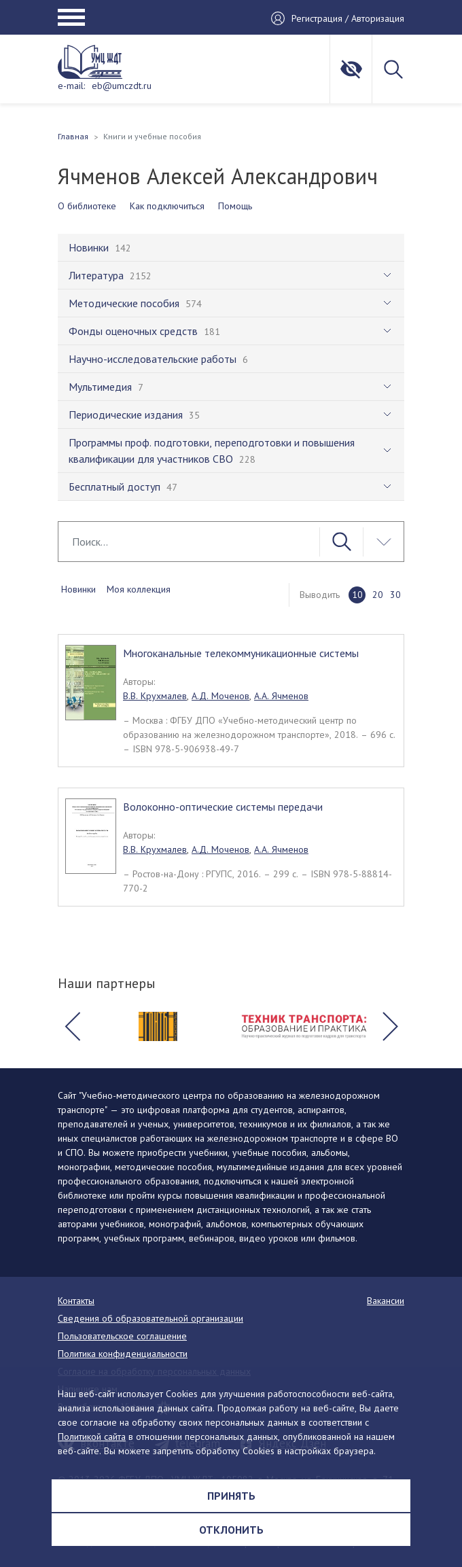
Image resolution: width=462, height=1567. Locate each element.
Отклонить (231, 1529)
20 (377, 594)
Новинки (78, 589)
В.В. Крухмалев (155, 696)
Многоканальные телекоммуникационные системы (241, 653)
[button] (72, 1027)
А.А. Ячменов (281, 696)
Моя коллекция (139, 589)
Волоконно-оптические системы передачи (223, 806)
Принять (231, 1495)
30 (395, 594)
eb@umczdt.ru (122, 86)
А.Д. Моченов (220, 696)
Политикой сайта (92, 1436)
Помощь (235, 206)
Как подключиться (167, 206)
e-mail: (71, 86)
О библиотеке (87, 206)
